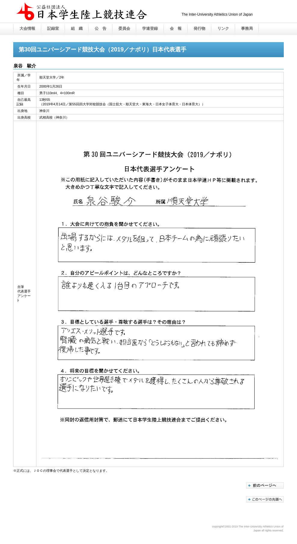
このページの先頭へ (265, 499)
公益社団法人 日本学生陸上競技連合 (91, 17)
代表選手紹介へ (265, 485)
